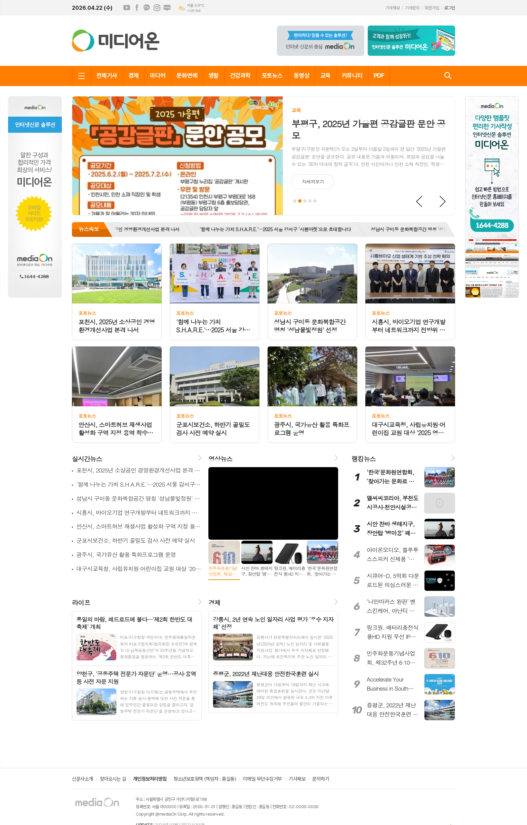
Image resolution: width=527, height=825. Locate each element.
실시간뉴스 (87, 458)
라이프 (81, 602)
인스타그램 (157, 8)
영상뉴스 (220, 458)
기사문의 (412, 7)
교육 (325, 75)
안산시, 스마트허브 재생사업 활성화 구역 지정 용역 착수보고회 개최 (139, 526)
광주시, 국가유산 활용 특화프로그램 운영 (126, 555)
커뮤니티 (352, 75)
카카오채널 (147, 8)
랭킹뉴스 (363, 458)
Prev (419, 201)
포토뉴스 (272, 75)
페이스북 (137, 8)
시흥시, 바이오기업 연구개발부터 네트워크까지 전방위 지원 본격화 (139, 513)
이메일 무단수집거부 (262, 779)
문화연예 (186, 75)
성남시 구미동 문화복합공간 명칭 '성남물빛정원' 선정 (427, 229)
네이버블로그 (167, 8)
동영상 (301, 75)
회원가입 (432, 7)
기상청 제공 (193, 10)
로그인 (449, 7)
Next (443, 201)
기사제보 (393, 7)
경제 (133, 75)
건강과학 (240, 75)
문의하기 (320, 779)
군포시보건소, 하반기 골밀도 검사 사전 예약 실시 (135, 540)
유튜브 (127, 8)
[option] (130, 229)
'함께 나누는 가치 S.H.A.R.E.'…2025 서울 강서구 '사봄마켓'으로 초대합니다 (278, 229)
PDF (379, 75)
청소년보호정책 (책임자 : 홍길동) (204, 779)
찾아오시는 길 (113, 779)
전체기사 (106, 75)
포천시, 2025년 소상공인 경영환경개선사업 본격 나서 (130, 229)
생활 (213, 75)
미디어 (157, 75)
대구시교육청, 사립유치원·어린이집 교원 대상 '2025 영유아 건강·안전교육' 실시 (139, 569)
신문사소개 (82, 779)
